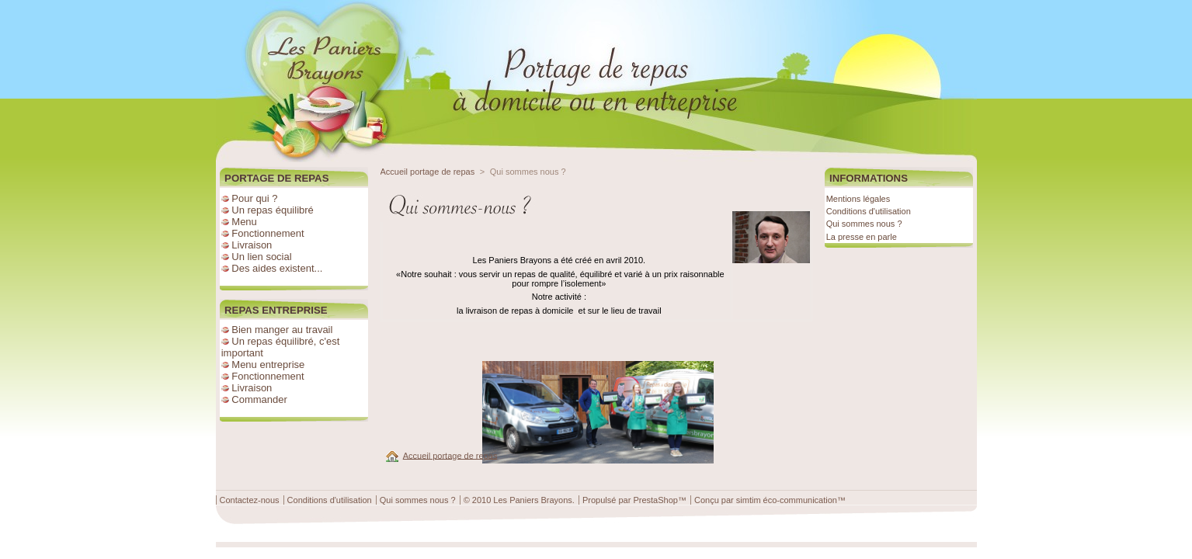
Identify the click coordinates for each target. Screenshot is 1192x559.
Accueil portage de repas (428, 171)
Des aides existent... (276, 268)
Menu (244, 221)
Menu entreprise (267, 364)
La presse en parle (861, 236)
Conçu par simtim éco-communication (765, 500)
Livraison (251, 245)
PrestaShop (655, 500)
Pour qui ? (254, 198)
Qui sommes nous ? (864, 223)
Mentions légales (858, 198)
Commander (259, 399)
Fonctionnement (267, 233)
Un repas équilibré (272, 210)
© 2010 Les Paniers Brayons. (519, 500)
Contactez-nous (250, 500)
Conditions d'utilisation (868, 211)
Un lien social (261, 256)
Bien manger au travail (281, 329)
